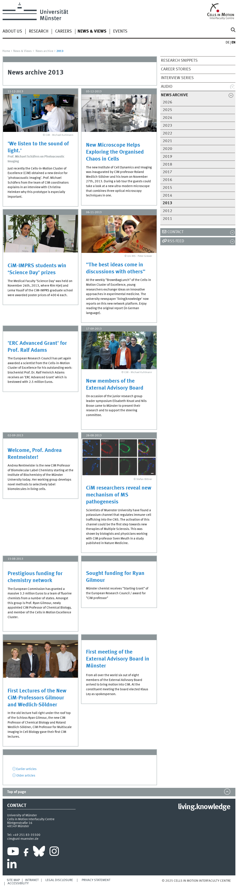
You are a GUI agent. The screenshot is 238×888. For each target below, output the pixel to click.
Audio (166, 87)
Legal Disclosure (59, 880)
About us (12, 31)
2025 (167, 110)
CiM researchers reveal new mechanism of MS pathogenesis (118, 495)
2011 (167, 219)
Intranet (32, 880)
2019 (167, 157)
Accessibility (18, 883)
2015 (167, 188)
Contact (175, 232)
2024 (167, 118)
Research (38, 31)
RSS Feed (175, 241)
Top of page (16, 792)
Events (120, 31)
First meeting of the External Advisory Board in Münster (117, 659)
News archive (44, 51)
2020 (167, 149)
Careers (63, 31)
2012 (167, 211)
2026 (167, 102)
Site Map (13, 880)
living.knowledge (204, 807)
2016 (167, 180)
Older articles (25, 775)
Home (6, 51)
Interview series (177, 78)
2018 (167, 164)
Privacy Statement (96, 880)
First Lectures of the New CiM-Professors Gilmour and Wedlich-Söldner (37, 698)
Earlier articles (26, 769)
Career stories (176, 69)
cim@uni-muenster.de (22, 839)
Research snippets (179, 61)
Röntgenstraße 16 (19, 823)
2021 (167, 141)
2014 (167, 196)
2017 (167, 172)
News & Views (22, 51)
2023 (167, 126)
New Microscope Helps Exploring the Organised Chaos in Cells (115, 152)
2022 (167, 133)
